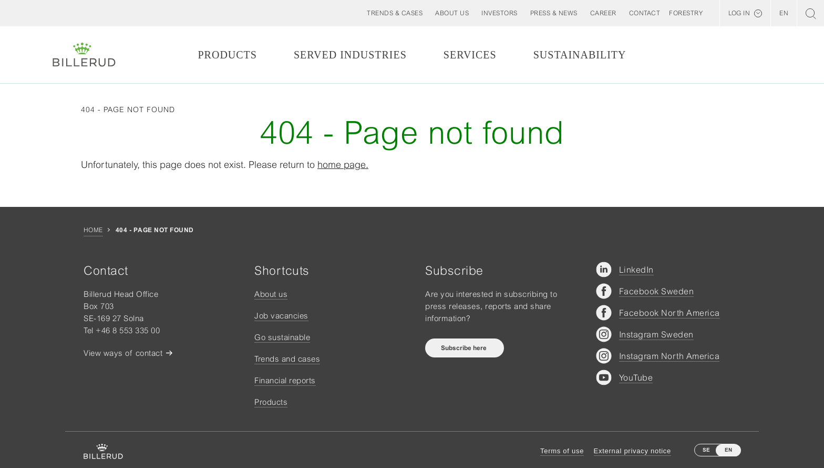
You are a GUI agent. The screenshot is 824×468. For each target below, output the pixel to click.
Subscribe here (464, 348)
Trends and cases (287, 358)
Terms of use (562, 451)
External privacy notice (632, 451)
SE (706, 450)
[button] (452, 13)
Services (470, 55)
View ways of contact (123, 352)
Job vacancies (281, 315)
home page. (342, 164)
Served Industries (350, 55)
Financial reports (285, 380)
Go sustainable (282, 337)
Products (227, 55)
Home (93, 230)
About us (270, 294)
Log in (739, 13)
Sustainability (579, 55)
